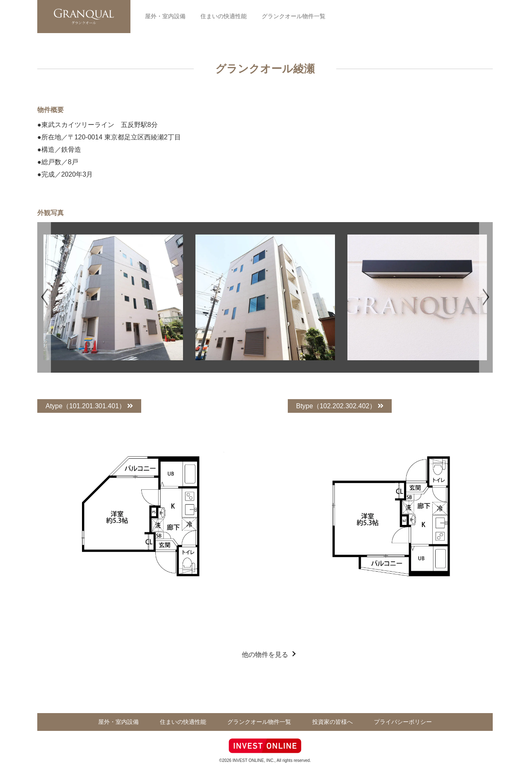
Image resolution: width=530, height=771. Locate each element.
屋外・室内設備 (165, 16)
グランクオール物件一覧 (293, 16)
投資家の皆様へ (333, 721)
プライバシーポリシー (404, 721)
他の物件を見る (265, 654)
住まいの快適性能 (223, 16)
